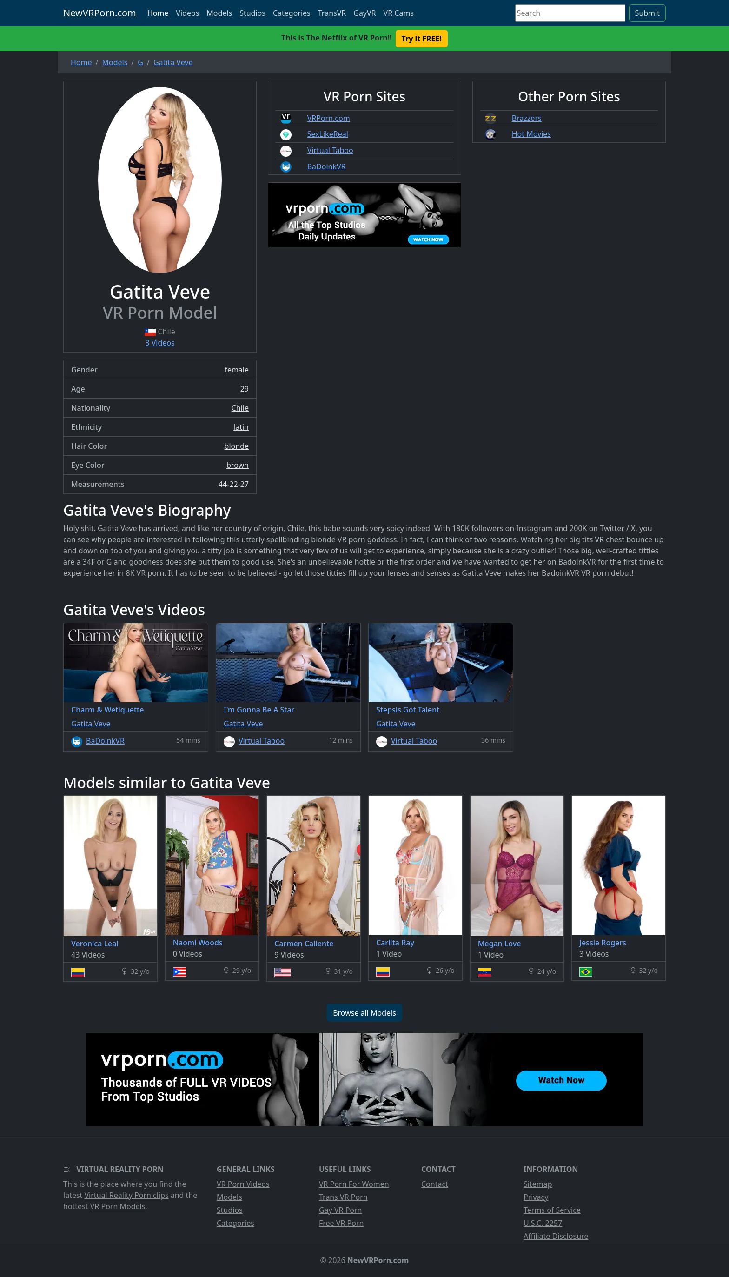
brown (237, 465)
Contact (434, 1184)
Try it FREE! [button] (422, 38)
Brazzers (527, 118)
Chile (240, 408)
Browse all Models (364, 1013)
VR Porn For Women (354, 1184)
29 (244, 389)
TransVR (332, 13)
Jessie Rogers (602, 943)
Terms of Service (552, 1210)
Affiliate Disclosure (556, 1236)
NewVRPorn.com (99, 13)
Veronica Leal (95, 943)
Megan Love (499, 943)
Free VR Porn (341, 1223)
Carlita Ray (395, 943)
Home (158, 13)
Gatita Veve (91, 723)
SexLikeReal (327, 134)
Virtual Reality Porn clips (127, 1195)
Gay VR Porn (340, 1210)
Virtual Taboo (330, 150)
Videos (187, 13)
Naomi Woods (198, 943)
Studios (252, 13)
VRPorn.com (328, 118)
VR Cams (399, 13)
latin (241, 427)
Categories (292, 13)
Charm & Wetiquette (107, 710)
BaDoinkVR (326, 166)
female (237, 370)
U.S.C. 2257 (543, 1223)
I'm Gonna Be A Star (259, 710)
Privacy (536, 1197)
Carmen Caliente (303, 943)
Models (219, 13)
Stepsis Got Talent (407, 710)
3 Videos (159, 343)
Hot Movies (531, 134)
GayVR (364, 13)
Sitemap (538, 1184)
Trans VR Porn (343, 1197)
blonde (237, 446)
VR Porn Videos (243, 1184)
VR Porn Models (118, 1206)
